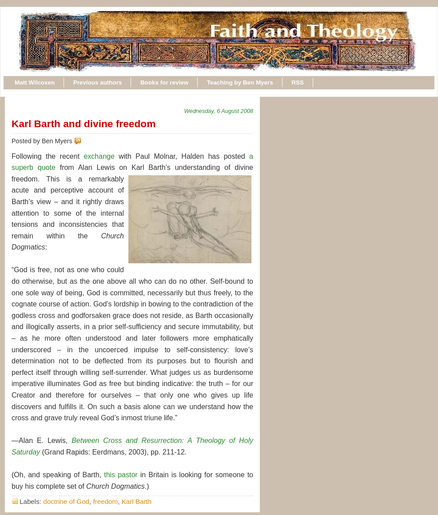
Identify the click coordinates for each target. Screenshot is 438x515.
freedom (105, 501)
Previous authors (97, 82)
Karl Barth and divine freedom (83, 123)
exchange (99, 156)
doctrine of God (66, 501)
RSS (297, 82)
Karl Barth (137, 501)
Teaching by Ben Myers (240, 82)
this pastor (120, 475)
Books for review (164, 82)
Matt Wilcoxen (35, 82)
